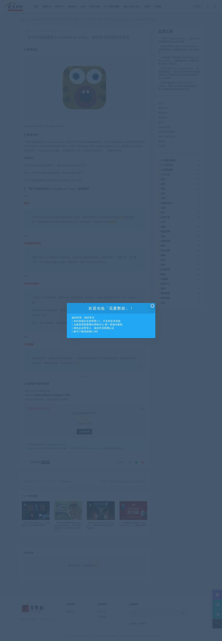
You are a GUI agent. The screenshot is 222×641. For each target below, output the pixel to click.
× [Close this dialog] (152, 306)
